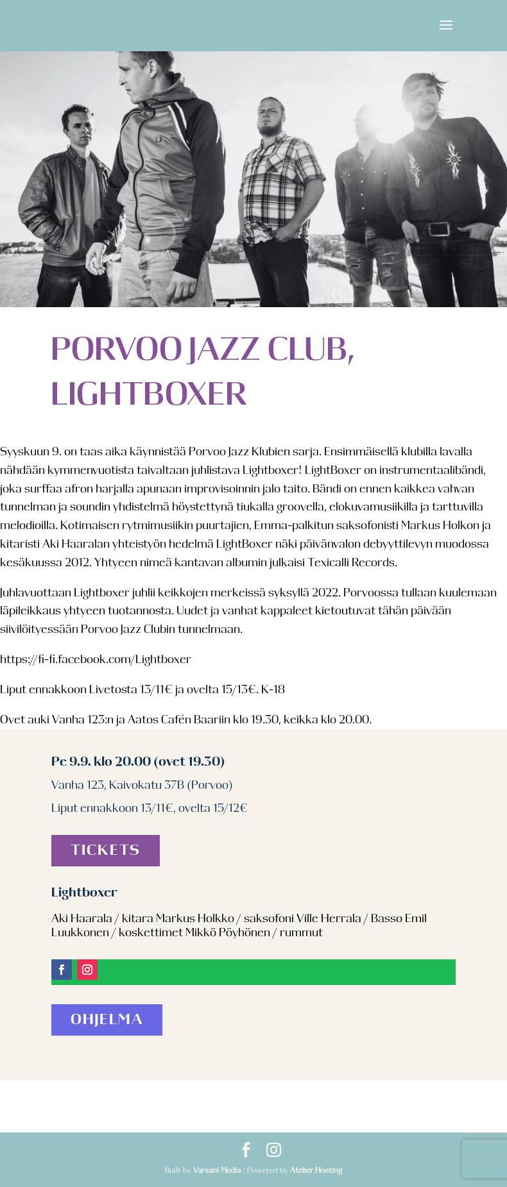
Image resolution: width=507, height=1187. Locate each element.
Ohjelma (107, 1020)
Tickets (106, 850)
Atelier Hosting (316, 1170)
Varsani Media (217, 1170)
